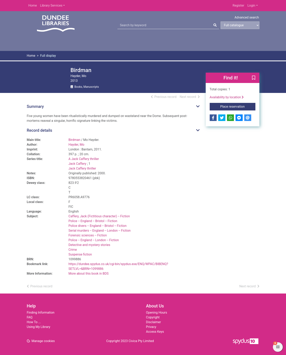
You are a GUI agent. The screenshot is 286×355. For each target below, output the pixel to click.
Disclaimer (153, 322)
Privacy (151, 327)
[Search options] (240, 25)
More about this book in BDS (89, 273)
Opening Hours (156, 312)
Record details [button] (39, 130)
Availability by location (227, 97)
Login (251, 5)
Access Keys (155, 332)
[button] (253, 78)
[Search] (215, 25)
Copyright (153, 317)
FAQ (30, 317)
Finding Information (40, 312)
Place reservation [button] (237, 106)
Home (32, 5)
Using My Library (38, 327)
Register (238, 5)
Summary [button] (35, 106)
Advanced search (247, 17)
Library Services (51, 5)
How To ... (34, 322)
